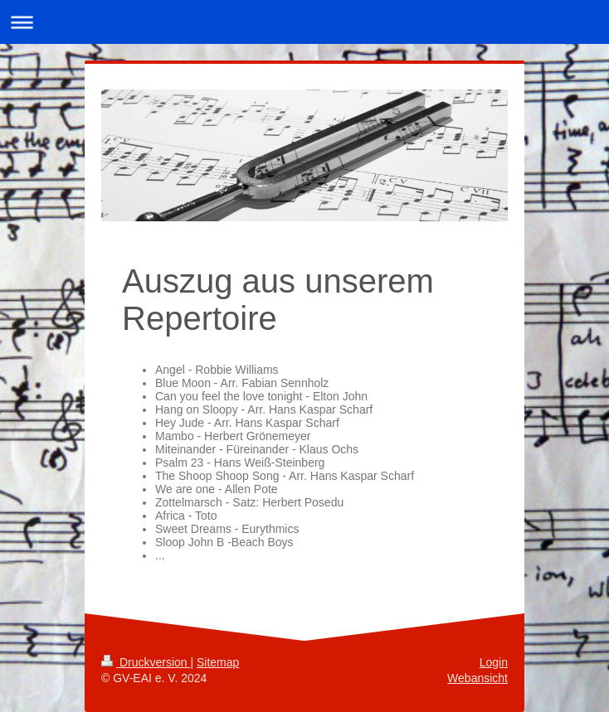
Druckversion (145, 662)
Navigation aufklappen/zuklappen (304, 22)
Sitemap (218, 662)
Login (494, 662)
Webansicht (477, 678)
